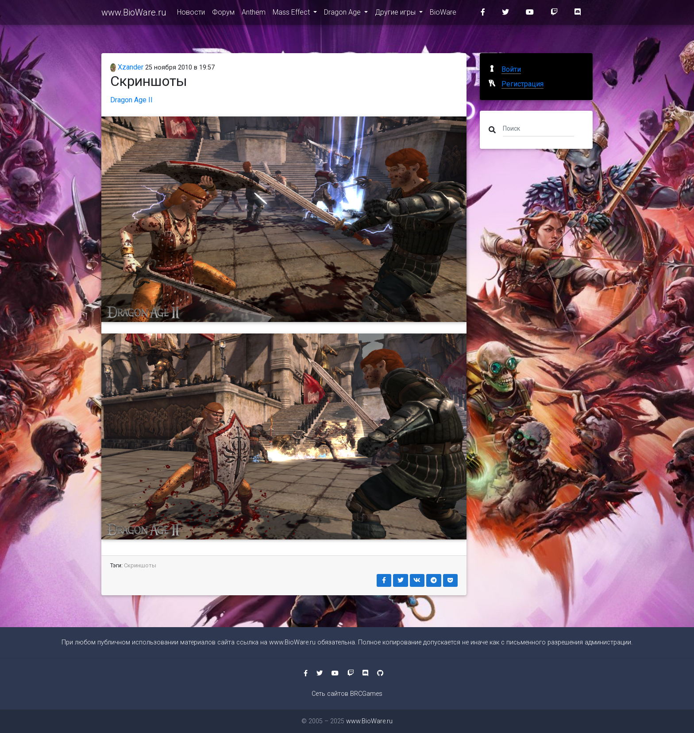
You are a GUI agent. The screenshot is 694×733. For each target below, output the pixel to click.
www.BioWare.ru (133, 14)
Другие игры (396, 14)
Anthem (254, 14)
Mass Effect (292, 14)
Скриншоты (140, 565)
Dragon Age (343, 14)
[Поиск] (538, 128)
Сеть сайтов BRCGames (347, 694)
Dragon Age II (131, 100)
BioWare (443, 14)
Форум (223, 14)
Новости (191, 14)
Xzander (126, 67)
